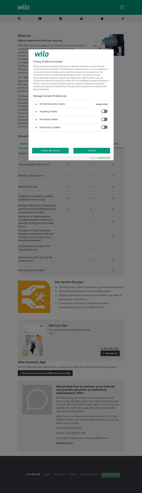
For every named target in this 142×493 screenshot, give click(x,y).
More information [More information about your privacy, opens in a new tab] (41, 89)
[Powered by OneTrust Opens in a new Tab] (101, 158)
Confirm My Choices (50, 150)
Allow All (92, 150)
